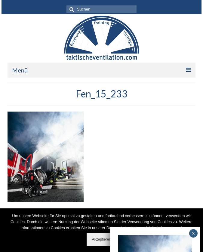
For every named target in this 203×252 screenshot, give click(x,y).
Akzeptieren (101, 239)
